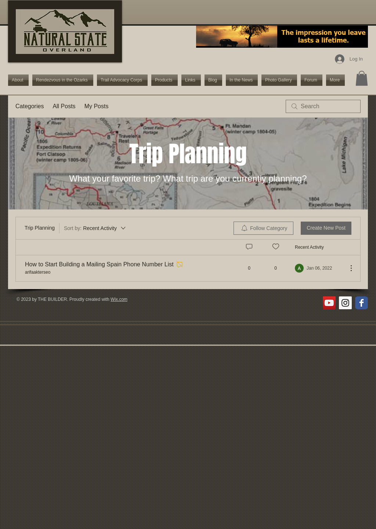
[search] (323, 106)
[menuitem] (263, 228)
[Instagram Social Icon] (345, 302)
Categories (29, 106)
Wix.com (119, 299)
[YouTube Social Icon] (329, 302)
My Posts (96, 106)
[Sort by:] (95, 228)
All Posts (64, 106)
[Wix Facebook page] (361, 302)
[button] (361, 78)
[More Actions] (347, 268)
